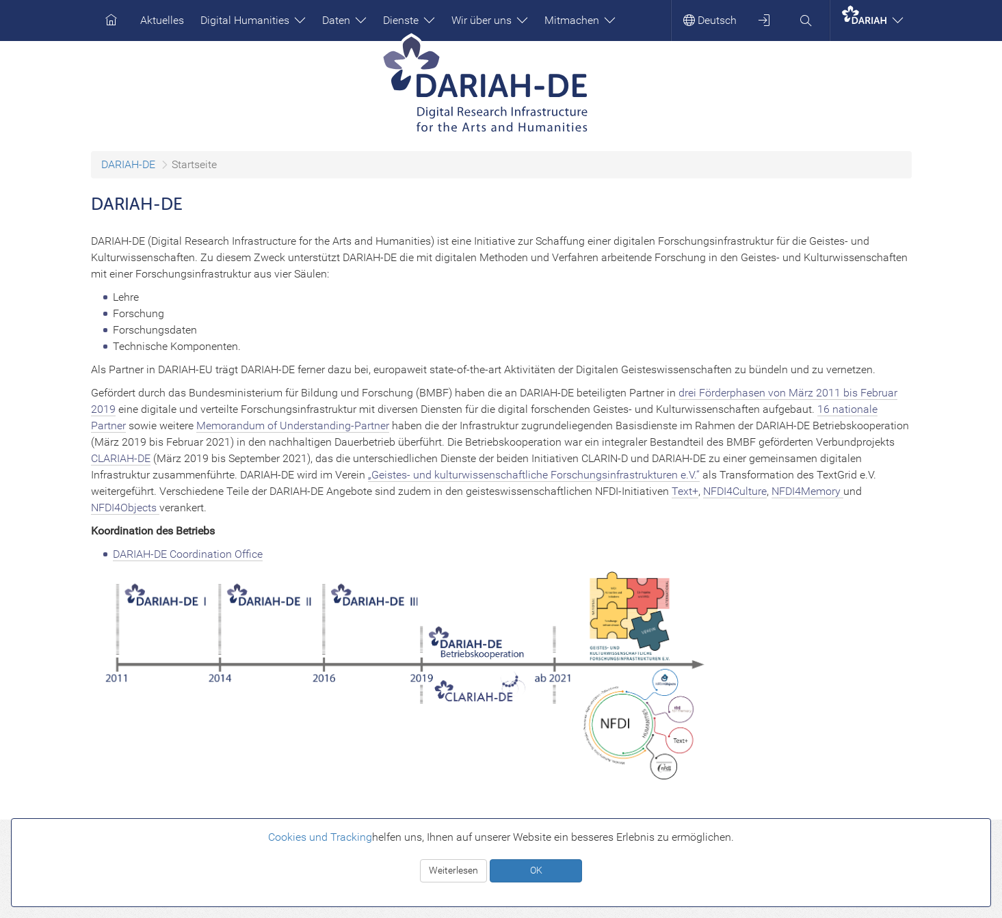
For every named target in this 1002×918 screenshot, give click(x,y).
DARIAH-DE (128, 164)
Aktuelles (162, 20)
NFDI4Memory (807, 491)
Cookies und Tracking (320, 837)
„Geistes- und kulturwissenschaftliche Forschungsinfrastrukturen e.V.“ (534, 474)
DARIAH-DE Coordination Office (188, 554)
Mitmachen (580, 20)
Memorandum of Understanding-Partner (292, 425)
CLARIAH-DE (120, 458)
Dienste (409, 20)
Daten (344, 20)
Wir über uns (489, 20)
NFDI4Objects (125, 507)
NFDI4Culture (735, 491)
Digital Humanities (253, 20)
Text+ (685, 491)
